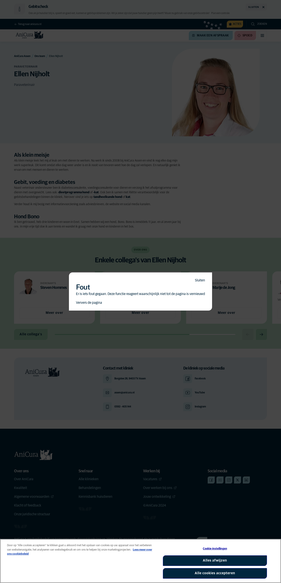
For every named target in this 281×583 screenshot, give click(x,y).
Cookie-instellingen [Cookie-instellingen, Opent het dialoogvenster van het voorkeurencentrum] (215, 548)
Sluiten (200, 280)
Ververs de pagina (89, 302)
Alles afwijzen (215, 560)
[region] (140, 561)
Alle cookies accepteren (215, 573)
